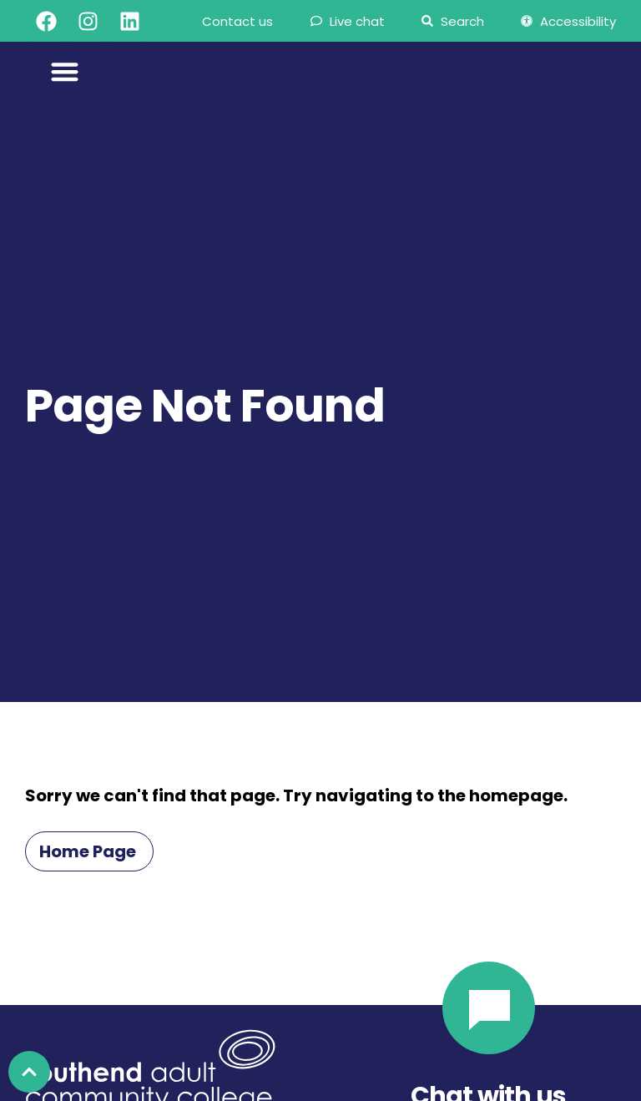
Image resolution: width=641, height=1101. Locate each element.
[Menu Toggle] (64, 71)
